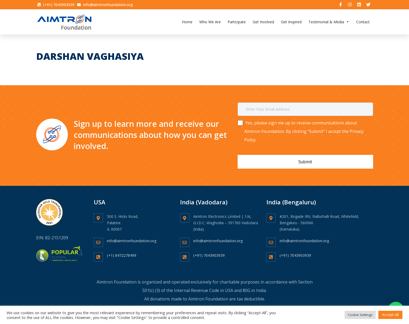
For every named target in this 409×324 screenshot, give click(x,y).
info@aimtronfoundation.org (132, 238)
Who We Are (210, 22)
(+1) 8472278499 (121, 253)
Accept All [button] (390, 314)
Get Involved (263, 22)
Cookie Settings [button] (360, 314)
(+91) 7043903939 (209, 253)
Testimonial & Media (328, 22)
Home (187, 22)
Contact (363, 22)
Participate (237, 22)
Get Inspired (291, 22)
